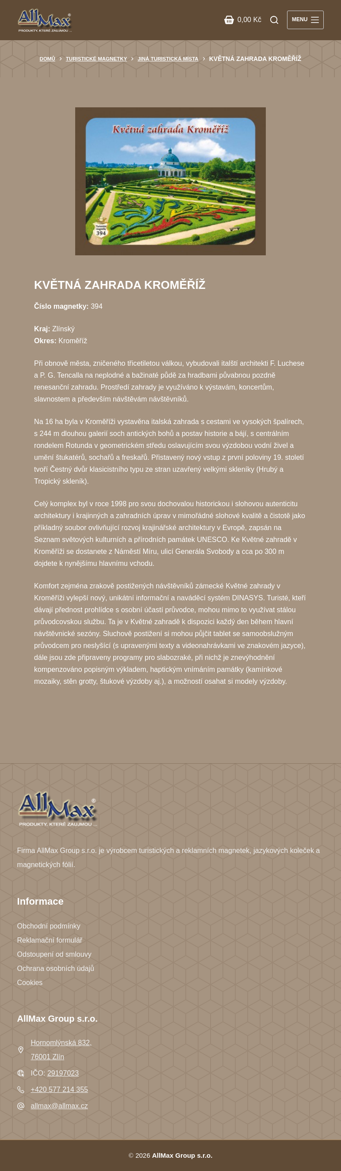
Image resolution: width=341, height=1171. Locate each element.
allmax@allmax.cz (59, 1106)
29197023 (63, 1073)
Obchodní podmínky (48, 926)
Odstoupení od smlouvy (54, 954)
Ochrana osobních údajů (55, 968)
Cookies (30, 982)
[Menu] (305, 20)
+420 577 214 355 (59, 1089)
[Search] (274, 20)
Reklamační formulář (50, 940)
